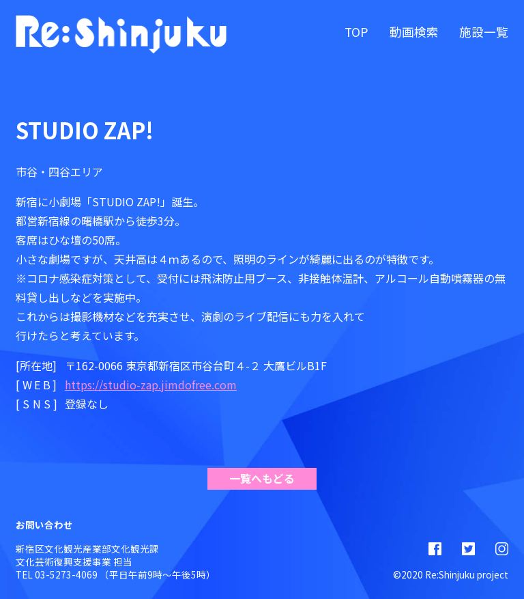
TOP (356, 31)
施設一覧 (483, 31)
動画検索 (414, 31)
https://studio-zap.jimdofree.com (151, 384)
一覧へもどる (262, 478)
